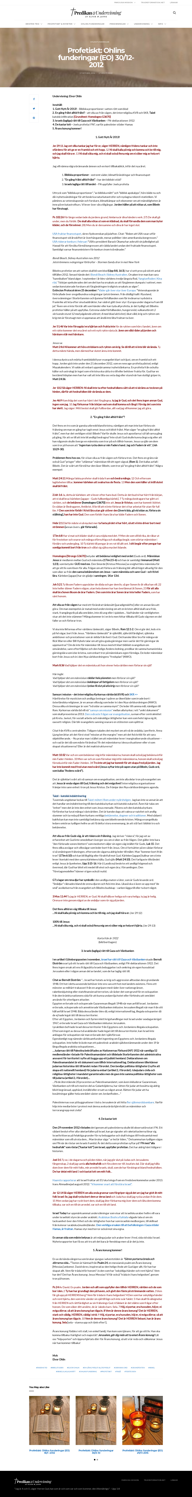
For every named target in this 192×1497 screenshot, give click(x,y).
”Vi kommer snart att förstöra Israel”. (111, 1184)
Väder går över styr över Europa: (117, 290)
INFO (160, 24)
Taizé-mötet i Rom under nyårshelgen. (109, 799)
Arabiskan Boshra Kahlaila (113, 1217)
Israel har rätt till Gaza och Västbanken (122, 959)
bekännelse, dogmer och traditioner (125, 815)
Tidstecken (131, 1371)
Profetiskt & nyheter (60, 24)
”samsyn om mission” (101, 710)
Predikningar (118, 24)
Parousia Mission (123, 2)
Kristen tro (32, 24)
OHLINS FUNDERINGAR (92, 24)
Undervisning (142, 24)
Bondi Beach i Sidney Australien (109, 274)
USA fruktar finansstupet (66, 233)
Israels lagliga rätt (66, 1371)
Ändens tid (42, 1368)
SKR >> (133, 694)
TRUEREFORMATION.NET (153, 2)
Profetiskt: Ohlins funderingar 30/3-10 (96, 1451)
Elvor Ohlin (73, 1368)
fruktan (68, 1229)
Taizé (118, 1371)
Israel (152, 1368)
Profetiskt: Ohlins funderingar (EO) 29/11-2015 (142, 1451)
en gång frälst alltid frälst (97, 1368)
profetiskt (106, 1371)
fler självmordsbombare (140, 1102)
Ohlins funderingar (99, 42)
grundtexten (138, 1368)
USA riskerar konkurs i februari (69, 241)
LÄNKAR (174, 2)
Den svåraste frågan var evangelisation (107, 714)
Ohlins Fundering (88, 1371)
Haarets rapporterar (64, 1180)
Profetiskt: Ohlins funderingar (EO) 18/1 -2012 (49, 1451)
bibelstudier (57, 1368)
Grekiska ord (121, 1368)
